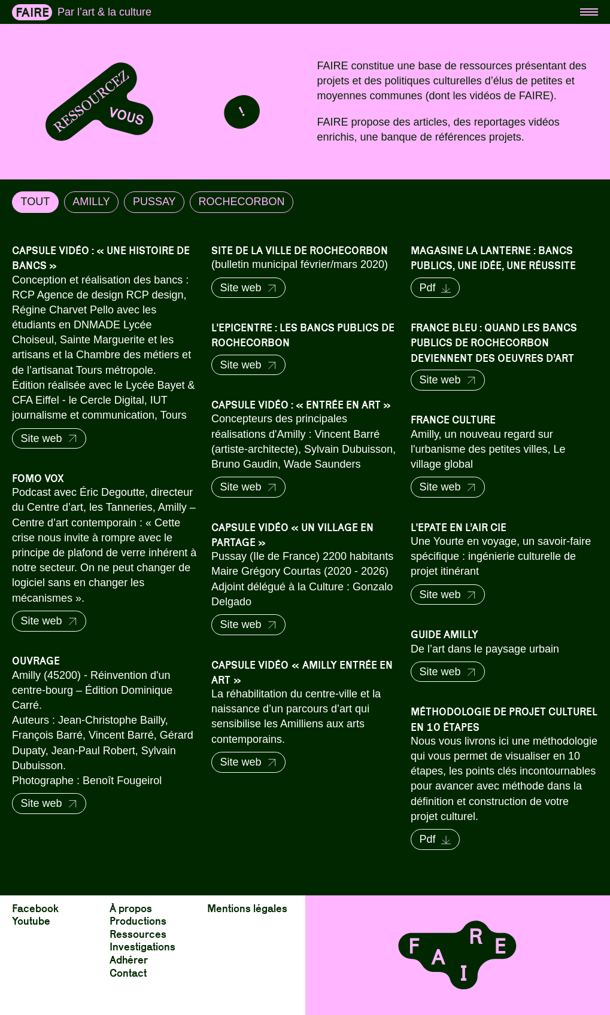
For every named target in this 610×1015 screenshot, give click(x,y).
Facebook (35, 908)
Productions (138, 920)
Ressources (138, 933)
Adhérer (129, 959)
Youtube (31, 920)
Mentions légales (247, 908)
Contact (128, 972)
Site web (49, 438)
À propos (131, 908)
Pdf (435, 288)
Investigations (142, 946)
